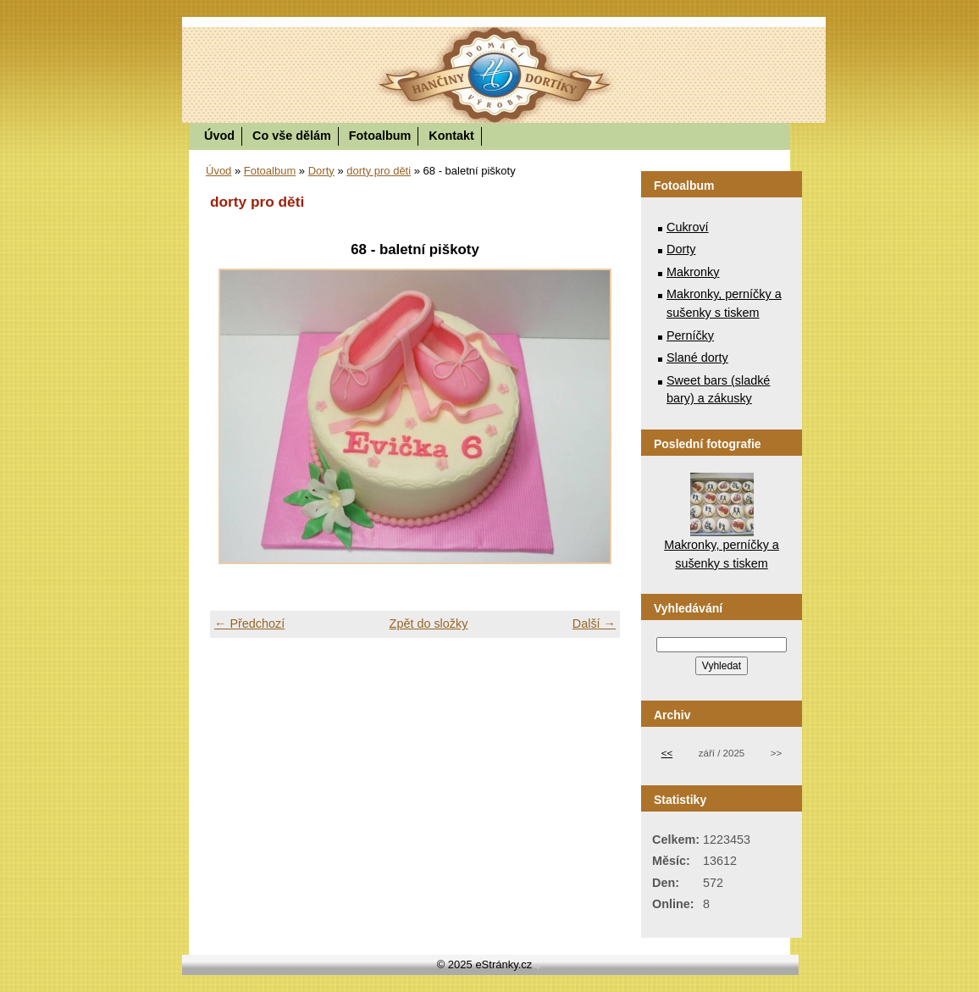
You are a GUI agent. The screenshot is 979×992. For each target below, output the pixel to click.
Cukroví (687, 227)
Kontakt (451, 135)
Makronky (692, 272)
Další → (594, 623)
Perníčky (690, 335)
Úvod (219, 135)
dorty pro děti (378, 170)
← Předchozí (249, 623)
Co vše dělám (291, 135)
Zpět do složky (429, 623)
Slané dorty (697, 357)
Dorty (321, 170)
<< (666, 753)
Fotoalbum (380, 135)
